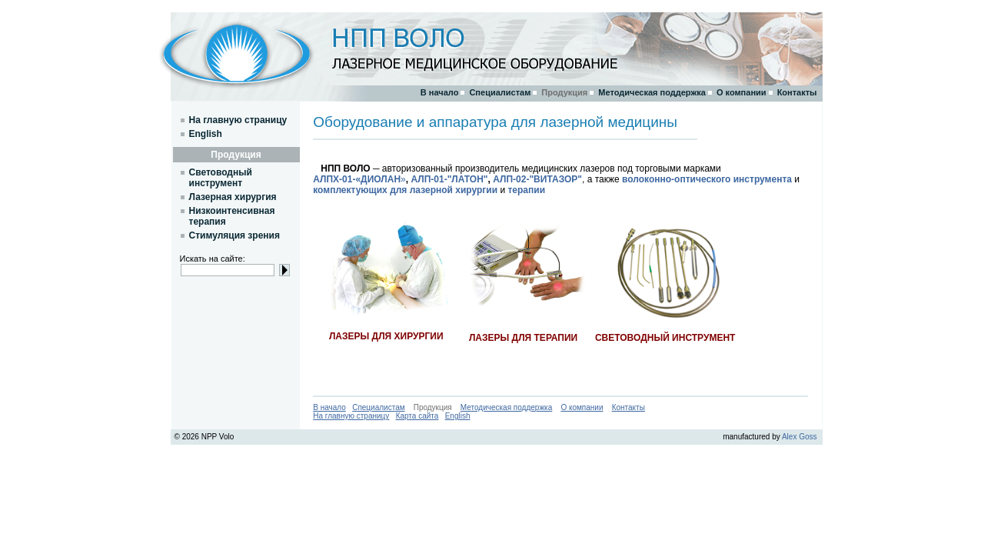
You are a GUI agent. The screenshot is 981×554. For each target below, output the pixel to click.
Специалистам (378, 407)
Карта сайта (417, 416)
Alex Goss (799, 436)
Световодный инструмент (220, 178)
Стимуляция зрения (234, 235)
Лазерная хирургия (233, 197)
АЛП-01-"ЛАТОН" (449, 179)
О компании (581, 407)
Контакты (628, 407)
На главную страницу (351, 416)
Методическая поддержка (506, 407)
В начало (329, 407)
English (458, 416)
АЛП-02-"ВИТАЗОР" (537, 179)
